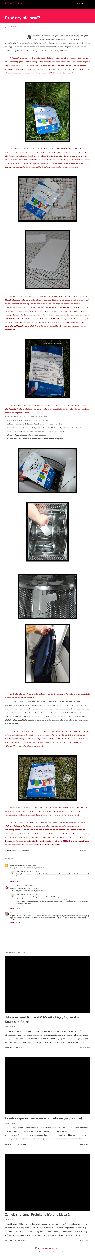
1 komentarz (19, 1048)
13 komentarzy (20, 1144)
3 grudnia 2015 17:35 (33, 871)
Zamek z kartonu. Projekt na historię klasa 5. (37, 1214)
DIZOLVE (77, 149)
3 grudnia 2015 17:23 (33, 894)
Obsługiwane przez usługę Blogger (47, 1248)
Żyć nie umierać (14, 3)
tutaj (50, 149)
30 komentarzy (20, 1240)
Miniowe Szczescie (16, 865)
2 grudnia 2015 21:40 (28, 886)
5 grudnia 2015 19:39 (28, 913)
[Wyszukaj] (79, 3)
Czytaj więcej (85, 1048)
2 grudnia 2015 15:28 (29, 865)
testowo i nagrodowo (20, 851)
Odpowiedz (15, 881)
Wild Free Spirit (15, 913)
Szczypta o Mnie (15, 886)
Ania (81, 163)
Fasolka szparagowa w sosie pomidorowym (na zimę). (44, 1118)
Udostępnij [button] (84, 851)
